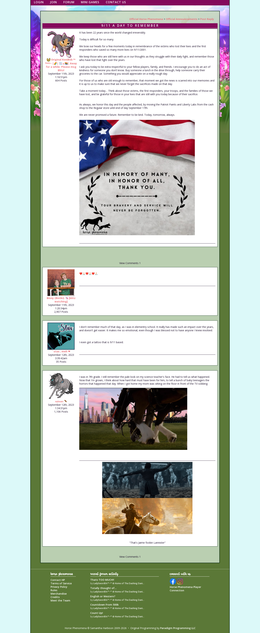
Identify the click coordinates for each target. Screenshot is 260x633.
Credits (55, 597)
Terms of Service (61, 583)
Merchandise (59, 593)
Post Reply (207, 19)
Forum (68, 2)
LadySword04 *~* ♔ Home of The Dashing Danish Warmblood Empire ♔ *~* (132, 583)
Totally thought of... (103, 588)
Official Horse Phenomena (146, 19)
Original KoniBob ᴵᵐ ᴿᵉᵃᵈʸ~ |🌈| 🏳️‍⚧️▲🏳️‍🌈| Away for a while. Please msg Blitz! (61, 65)
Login (39, 2)
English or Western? (102, 596)
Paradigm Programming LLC (178, 628)
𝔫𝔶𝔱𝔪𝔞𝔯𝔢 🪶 (61, 401)
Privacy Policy (59, 586)
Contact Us (116, 2)
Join (53, 2)
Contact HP (58, 580)
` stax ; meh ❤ (61, 351)
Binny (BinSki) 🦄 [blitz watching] (61, 299)
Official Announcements (181, 19)
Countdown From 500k (104, 604)
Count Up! (96, 613)
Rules (54, 590)
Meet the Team (60, 600)
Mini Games (90, 2)
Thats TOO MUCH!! (102, 579)
